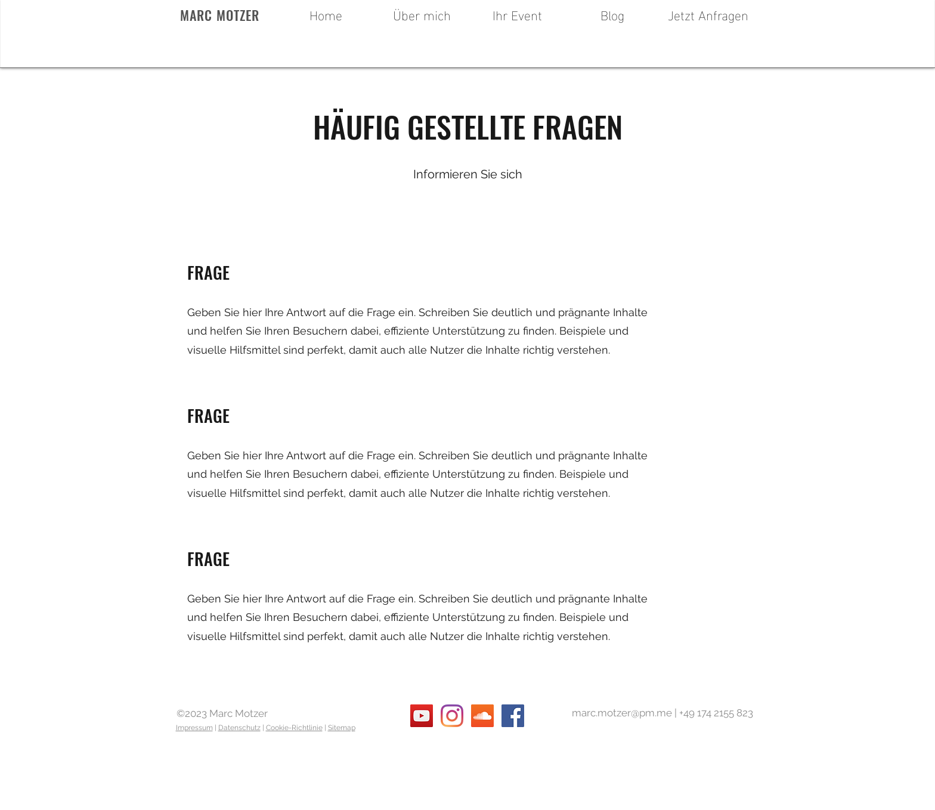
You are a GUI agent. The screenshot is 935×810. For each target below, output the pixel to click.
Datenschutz (239, 728)
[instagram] (452, 715)
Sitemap (341, 728)
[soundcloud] (482, 715)
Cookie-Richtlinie (294, 728)
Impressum (194, 728)
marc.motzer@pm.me (622, 713)
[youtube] (421, 715)
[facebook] (512, 715)
